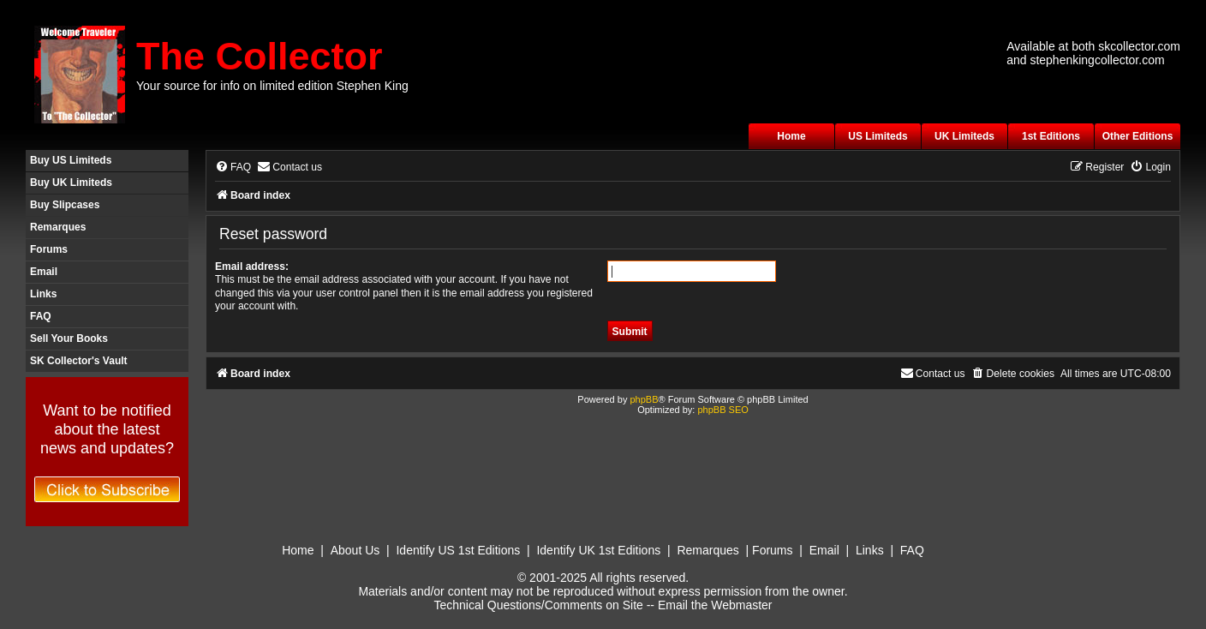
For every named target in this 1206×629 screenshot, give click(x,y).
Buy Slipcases (64, 205)
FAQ (40, 316)
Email (43, 272)
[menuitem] (233, 167)
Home (791, 136)
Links (43, 294)
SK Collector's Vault (79, 361)
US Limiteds (877, 136)
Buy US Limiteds (70, 160)
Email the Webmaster (715, 605)
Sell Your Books (69, 338)
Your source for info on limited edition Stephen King (272, 86)
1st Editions (1051, 136)
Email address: (252, 267)
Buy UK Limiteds (71, 183)
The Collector (259, 56)
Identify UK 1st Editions (598, 550)
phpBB (644, 399)
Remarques (58, 227)
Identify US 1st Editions (458, 550)
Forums (49, 249)
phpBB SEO (722, 409)
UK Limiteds (964, 136)
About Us (355, 550)
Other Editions (1137, 136)
